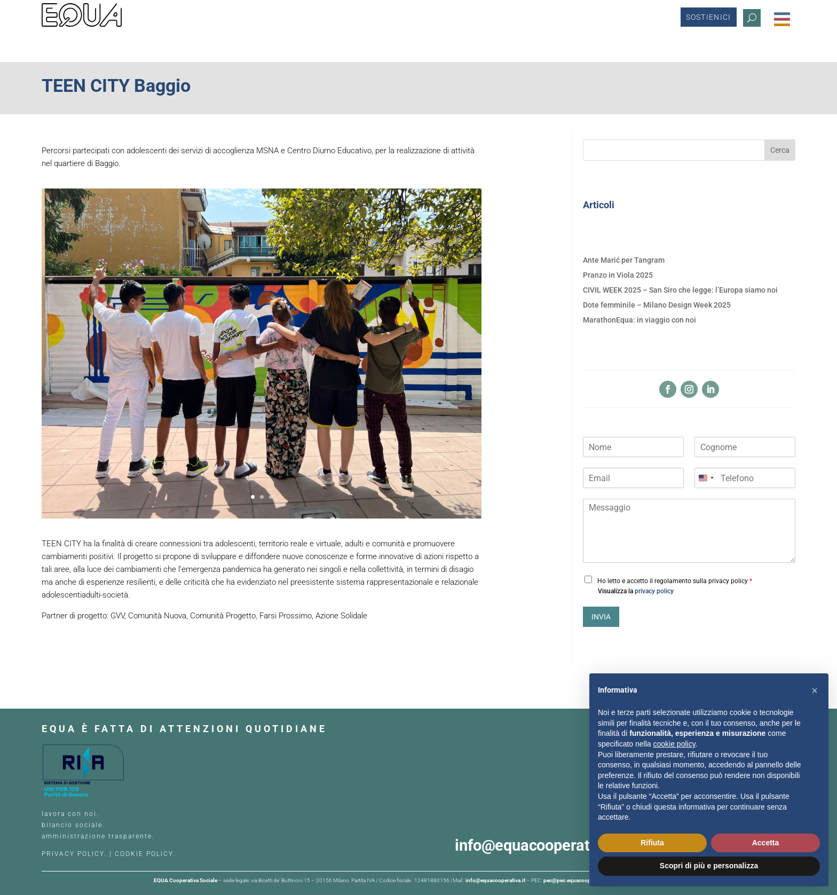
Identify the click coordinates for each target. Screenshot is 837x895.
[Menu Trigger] (782, 19)
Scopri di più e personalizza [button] (709, 865)
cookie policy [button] (674, 744)
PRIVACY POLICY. (74, 854)
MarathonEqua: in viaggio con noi (639, 320)
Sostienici (708, 19)
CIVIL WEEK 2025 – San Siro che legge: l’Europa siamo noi (680, 290)
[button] (814, 690)
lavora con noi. (72, 814)
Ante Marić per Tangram (624, 260)
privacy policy (654, 591)
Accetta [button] (765, 842)
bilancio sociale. (73, 825)
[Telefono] (744, 478)
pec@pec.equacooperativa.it (577, 880)
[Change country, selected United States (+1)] (705, 478)
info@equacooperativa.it (543, 845)
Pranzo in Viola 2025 (618, 275)
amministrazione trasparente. (98, 836)
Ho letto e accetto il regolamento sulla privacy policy (674, 581)
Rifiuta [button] (652, 842)
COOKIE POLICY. (145, 854)
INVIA (601, 617)
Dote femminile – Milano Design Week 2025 (657, 305)
